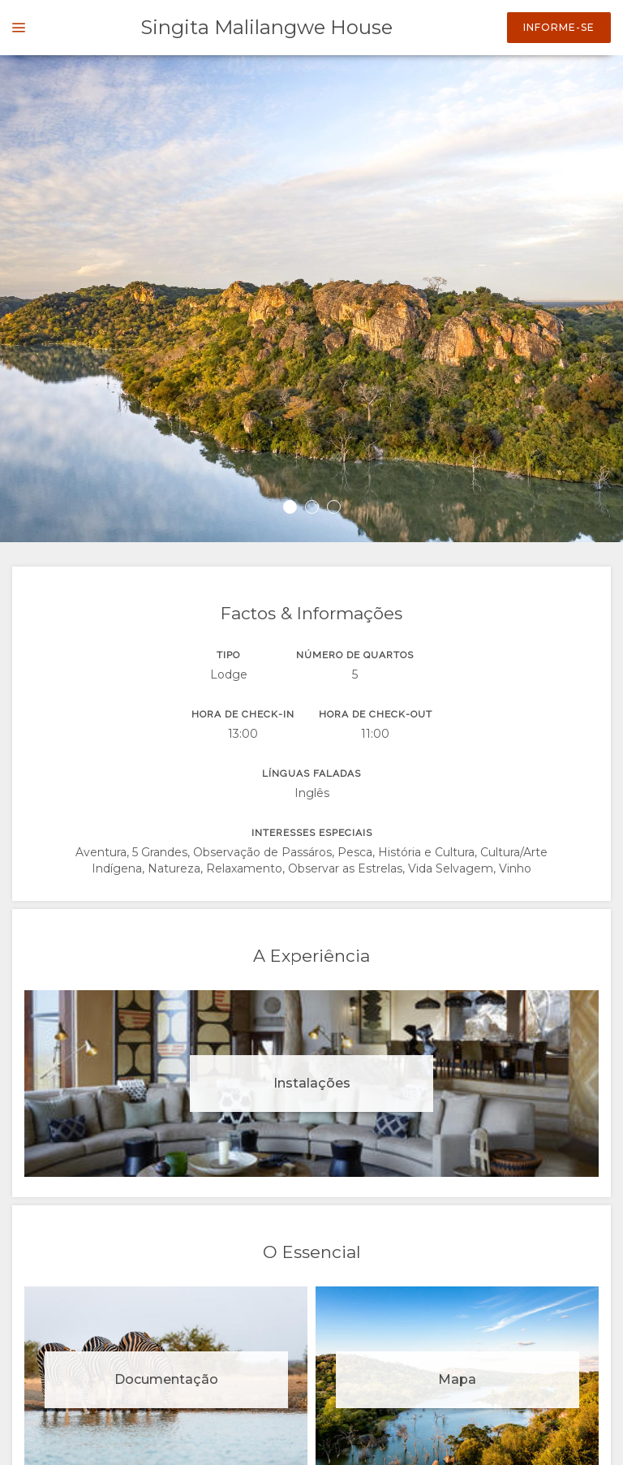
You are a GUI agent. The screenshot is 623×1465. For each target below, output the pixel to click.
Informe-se (559, 27)
